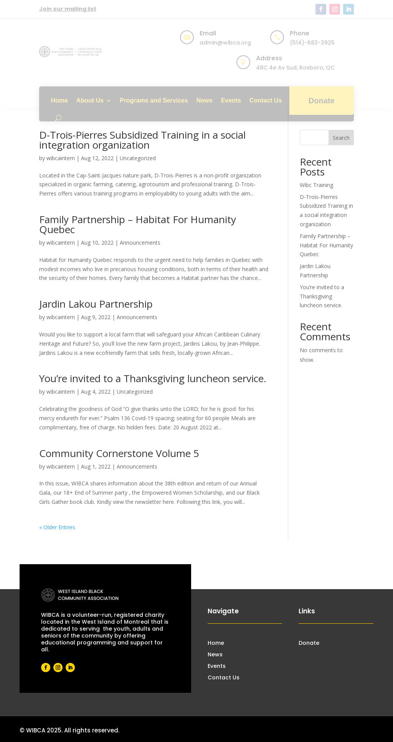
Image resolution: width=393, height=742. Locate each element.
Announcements (140, 242)
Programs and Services (154, 100)
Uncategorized (138, 158)
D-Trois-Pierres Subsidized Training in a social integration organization (142, 140)
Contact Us (265, 100)
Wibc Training (316, 185)
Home (59, 100)
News (204, 100)
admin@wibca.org (225, 42)
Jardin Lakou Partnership (96, 304)
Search (341, 137)
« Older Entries (57, 527)
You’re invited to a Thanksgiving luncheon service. (152, 378)
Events (231, 100)
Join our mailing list (67, 9)
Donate (322, 100)
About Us (90, 100)
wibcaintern (60, 158)
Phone (299, 33)
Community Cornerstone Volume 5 (119, 453)
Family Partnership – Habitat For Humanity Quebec (137, 224)
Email (208, 33)
